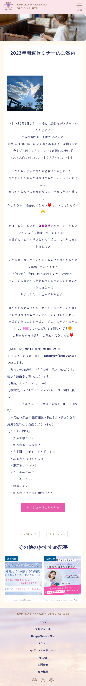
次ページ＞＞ (57, 534)
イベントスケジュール (43, 650)
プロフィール (43, 629)
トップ (43, 621)
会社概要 (43, 671)
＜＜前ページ (29, 534)
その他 (43, 657)
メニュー (43, 643)
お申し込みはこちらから (43, 507)
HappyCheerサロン (43, 636)
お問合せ (43, 664)
